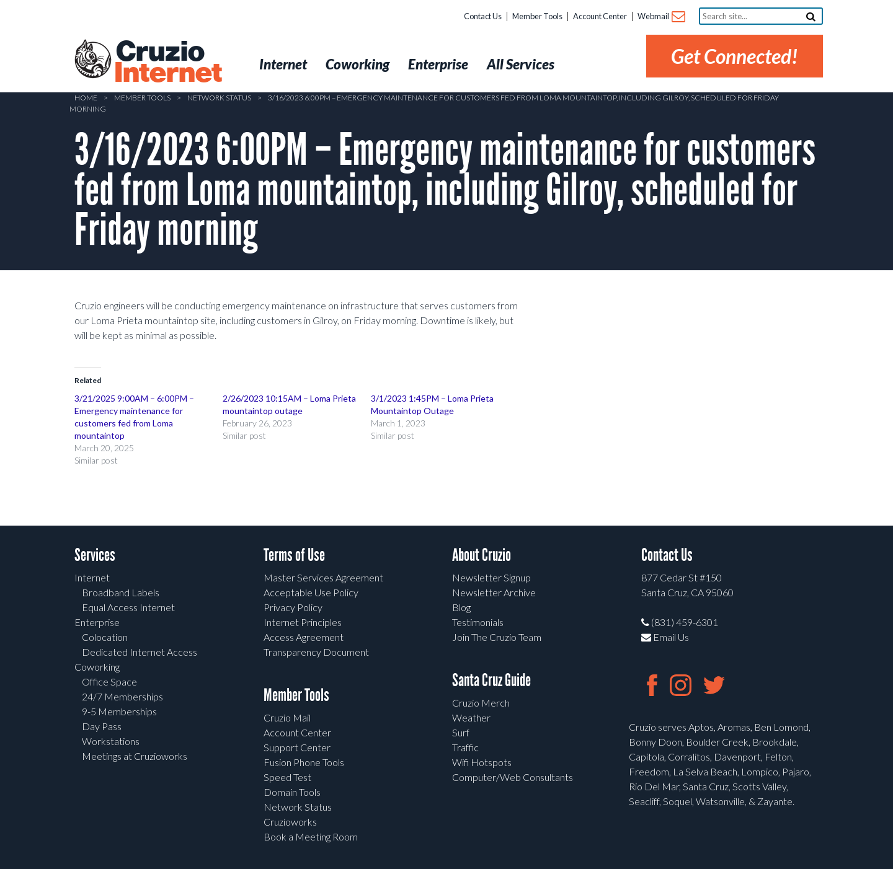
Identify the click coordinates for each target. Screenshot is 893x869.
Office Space (109, 681)
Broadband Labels (120, 592)
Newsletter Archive (494, 592)
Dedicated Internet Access (139, 652)
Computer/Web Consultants (512, 777)
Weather (471, 717)
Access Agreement (304, 637)
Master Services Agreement (323, 577)
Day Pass (102, 726)
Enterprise (97, 622)
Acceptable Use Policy (311, 592)
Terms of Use (294, 555)
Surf (460, 732)
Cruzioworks (290, 821)
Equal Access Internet (128, 607)
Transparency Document (316, 652)
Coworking (97, 667)
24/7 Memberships (122, 696)
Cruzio (167, 62)
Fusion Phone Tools (304, 762)
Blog (461, 607)
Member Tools (537, 16)
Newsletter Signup (491, 577)
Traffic (465, 747)
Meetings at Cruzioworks (134, 756)
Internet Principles (303, 622)
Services (94, 555)
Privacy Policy (293, 607)
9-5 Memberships (119, 711)
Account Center (600, 16)
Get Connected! (734, 56)
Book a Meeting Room (311, 836)
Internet (92, 577)
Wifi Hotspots (482, 762)
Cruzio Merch (481, 702)
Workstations (111, 741)
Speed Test (287, 777)
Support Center (297, 747)
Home (85, 97)
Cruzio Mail (287, 717)
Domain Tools (292, 792)
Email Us (665, 637)
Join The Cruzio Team (496, 637)
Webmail (661, 17)
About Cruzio (481, 555)
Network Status (219, 97)
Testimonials (478, 622)
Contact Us (483, 16)
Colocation (105, 637)
